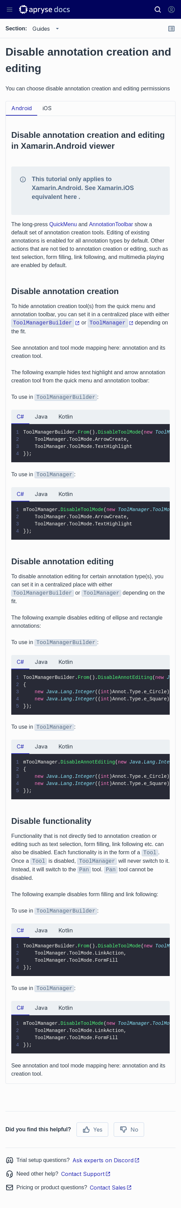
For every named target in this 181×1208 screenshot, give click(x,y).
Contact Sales (111, 1187)
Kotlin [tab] (65, 416)
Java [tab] (41, 416)
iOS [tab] (47, 108)
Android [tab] (21, 108)
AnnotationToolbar (111, 224)
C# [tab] (20, 416)
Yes (92, 1129)
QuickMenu (63, 224)
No (129, 1129)
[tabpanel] (90, 599)
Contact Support (86, 1173)
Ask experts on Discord (106, 1160)
